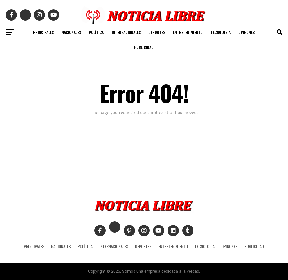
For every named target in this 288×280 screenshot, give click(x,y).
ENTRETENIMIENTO (188, 32)
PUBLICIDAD (144, 47)
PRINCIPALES (43, 32)
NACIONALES (71, 32)
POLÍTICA (96, 32)
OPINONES (246, 32)
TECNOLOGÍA (221, 32)
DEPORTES (156, 32)
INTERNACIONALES (126, 32)
